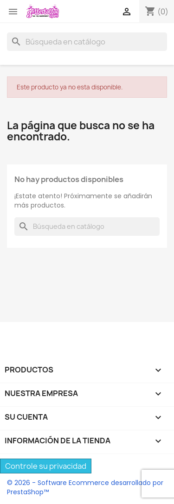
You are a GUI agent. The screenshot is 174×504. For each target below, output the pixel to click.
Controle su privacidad (45, 466)
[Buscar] (87, 41)
